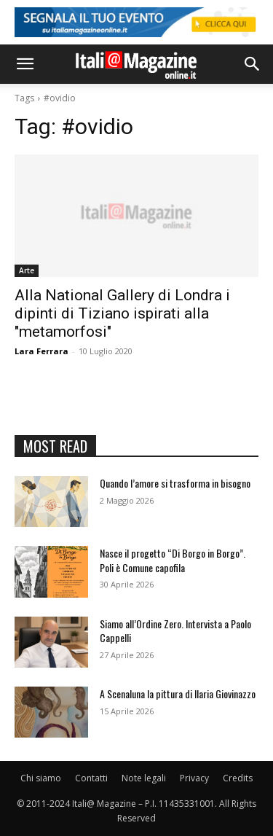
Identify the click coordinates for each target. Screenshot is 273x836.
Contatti (91, 778)
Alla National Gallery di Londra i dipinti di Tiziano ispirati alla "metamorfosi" (122, 313)
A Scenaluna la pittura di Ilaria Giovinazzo (178, 693)
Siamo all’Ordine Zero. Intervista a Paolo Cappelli (175, 631)
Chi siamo (40, 778)
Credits (238, 778)
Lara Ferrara (41, 350)
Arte (26, 270)
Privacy (194, 778)
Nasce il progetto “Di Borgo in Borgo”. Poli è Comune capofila (172, 560)
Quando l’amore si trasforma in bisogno (175, 483)
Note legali (144, 778)
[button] (24, 64)
